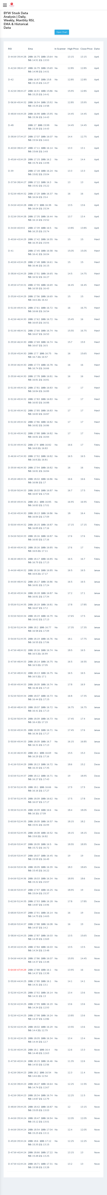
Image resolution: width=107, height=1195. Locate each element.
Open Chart (61, 32)
